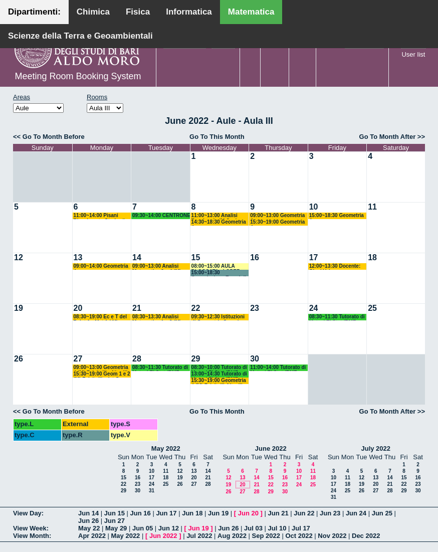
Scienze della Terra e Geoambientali (80, 36)
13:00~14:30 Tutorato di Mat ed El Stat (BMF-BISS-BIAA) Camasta (219, 374)
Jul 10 (277, 528)
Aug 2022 (232, 535)
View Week (30, 528)
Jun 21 (278, 513)
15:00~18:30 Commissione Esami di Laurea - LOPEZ (218, 273)
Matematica (251, 12)
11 (372, 207)
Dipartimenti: (34, 12)
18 (372, 257)
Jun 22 (304, 513)
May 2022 (165, 448)
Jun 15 (114, 513)
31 (151, 490)
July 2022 (375, 448)
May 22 (89, 528)
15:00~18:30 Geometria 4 (336, 216)
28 (136, 358)
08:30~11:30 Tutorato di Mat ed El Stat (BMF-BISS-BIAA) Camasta (337, 317)
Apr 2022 (92, 535)
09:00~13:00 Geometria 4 (277, 216)
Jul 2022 (199, 535)
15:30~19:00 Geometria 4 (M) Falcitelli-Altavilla (218, 381)
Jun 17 (166, 513)
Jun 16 (140, 513)
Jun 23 (330, 513)
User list (413, 54)
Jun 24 (356, 513)
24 (313, 308)
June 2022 (271, 448)
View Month (31, 535)
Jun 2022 (163, 535)
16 (254, 257)
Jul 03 (253, 528)
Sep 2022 (266, 535)
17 (313, 257)
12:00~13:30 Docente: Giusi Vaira (335, 266)
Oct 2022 (298, 535)
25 (372, 308)
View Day (27, 513)
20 (78, 308)
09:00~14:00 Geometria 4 (101, 266)
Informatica (189, 12)
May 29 (116, 528)
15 (195, 257)
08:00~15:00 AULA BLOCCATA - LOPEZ (215, 266)
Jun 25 (382, 513)
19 (18, 308)
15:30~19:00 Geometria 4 (277, 222)
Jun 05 (142, 528)
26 (18, 358)
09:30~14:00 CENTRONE (161, 215)
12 (18, 257)
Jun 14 (88, 513)
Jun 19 (218, 513)
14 (136, 257)
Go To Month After (387, 136)
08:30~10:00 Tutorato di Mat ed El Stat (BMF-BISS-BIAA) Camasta (219, 367)
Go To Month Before (54, 136)
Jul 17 (301, 528)
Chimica (93, 12)
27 (78, 358)
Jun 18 (192, 513)
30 (254, 358)
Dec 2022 (366, 535)
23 (254, 308)
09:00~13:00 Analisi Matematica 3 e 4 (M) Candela (156, 266)
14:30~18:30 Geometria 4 (218, 222)
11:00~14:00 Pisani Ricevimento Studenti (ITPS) (99, 216)
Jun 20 (248, 513)
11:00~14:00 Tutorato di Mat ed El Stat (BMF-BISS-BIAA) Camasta (278, 367)
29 (195, 358)
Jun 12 (168, 528)
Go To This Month (217, 136)
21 (136, 308)
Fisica (138, 12)
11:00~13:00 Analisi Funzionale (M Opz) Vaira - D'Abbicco (214, 216)
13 (78, 257)
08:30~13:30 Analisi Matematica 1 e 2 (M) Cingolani (156, 317)
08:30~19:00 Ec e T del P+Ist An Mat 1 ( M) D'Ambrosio (100, 317)
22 (195, 308)
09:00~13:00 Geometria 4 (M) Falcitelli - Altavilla (102, 367)
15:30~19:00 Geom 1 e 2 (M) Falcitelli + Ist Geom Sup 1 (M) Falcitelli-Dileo (103, 374)
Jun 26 (88, 520)
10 (313, 207)
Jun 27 (114, 520)
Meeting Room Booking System (78, 76)
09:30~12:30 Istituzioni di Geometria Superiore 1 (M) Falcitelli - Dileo (219, 317)
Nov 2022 (332, 535)
